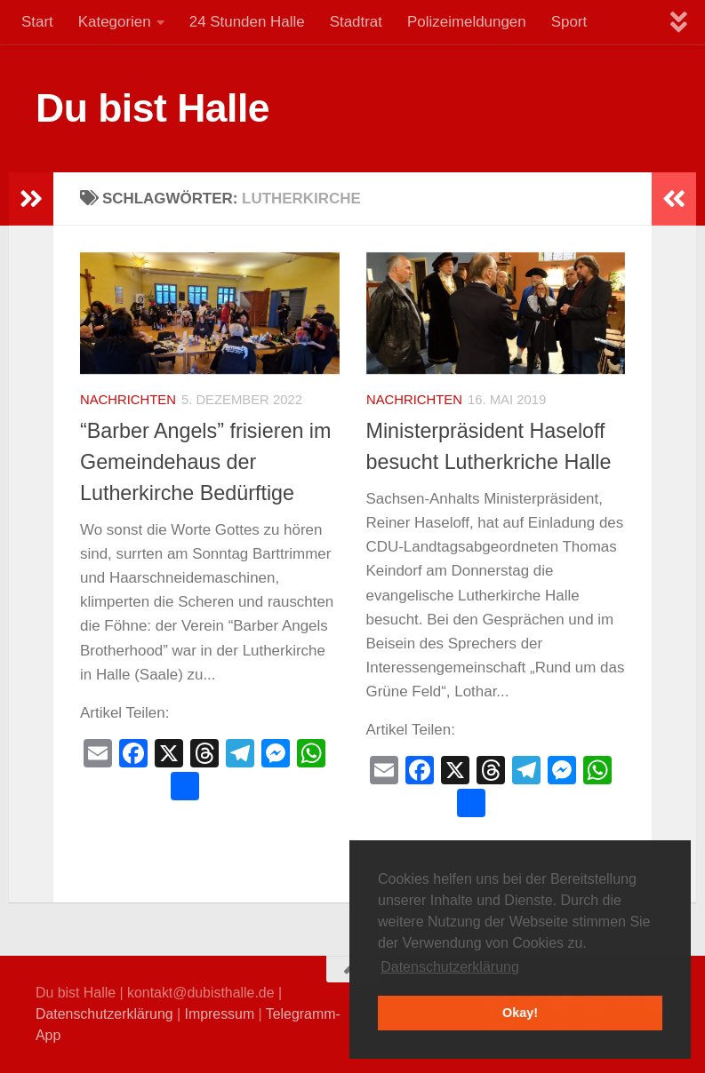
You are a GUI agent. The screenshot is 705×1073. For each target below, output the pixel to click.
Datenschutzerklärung (104, 1013)
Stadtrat (356, 21)
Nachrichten (128, 400)
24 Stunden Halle (247, 21)
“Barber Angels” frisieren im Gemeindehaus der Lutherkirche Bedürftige (205, 462)
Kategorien (114, 21)
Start (37, 21)
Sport (569, 21)
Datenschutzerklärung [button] (450, 966)
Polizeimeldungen (466, 21)
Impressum (220, 1013)
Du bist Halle (152, 108)
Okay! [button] (520, 1012)
